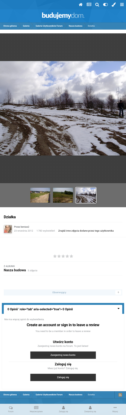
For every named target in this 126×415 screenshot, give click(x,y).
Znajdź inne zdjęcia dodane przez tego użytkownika (86, 230)
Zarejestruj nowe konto (63, 355)
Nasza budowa (15, 270)
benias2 (25, 226)
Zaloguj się (63, 377)
